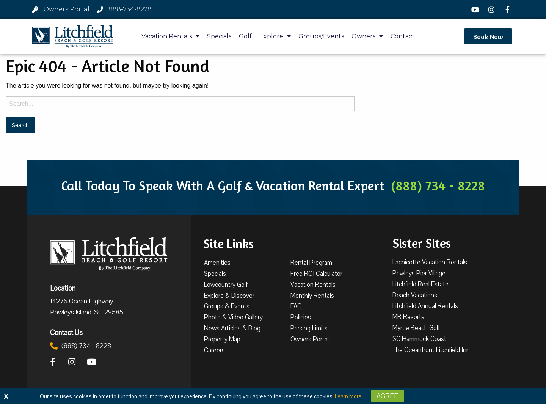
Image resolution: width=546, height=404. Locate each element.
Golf (245, 36)
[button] (488, 36)
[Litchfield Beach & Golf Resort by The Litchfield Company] (72, 36)
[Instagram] (492, 9)
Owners (367, 36)
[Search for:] (180, 103)
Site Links (228, 242)
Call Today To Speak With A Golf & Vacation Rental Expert (273, 185)
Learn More (348, 396)
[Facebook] (508, 9)
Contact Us (66, 332)
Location (62, 288)
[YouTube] (476, 9)
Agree (387, 396)
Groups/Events (321, 36)
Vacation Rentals (170, 36)
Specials (219, 36)
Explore (275, 36)
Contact (403, 36)
